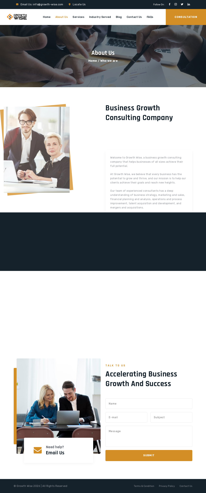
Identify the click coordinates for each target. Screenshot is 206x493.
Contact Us (134, 17)
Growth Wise (25, 486)
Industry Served (100, 17)
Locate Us (79, 4)
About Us (61, 17)
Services (78, 17)
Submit (149, 455)
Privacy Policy (167, 486)
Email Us (55, 452)
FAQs (150, 17)
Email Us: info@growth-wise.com (42, 4)
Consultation (186, 17)
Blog (119, 17)
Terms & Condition (144, 486)
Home (47, 17)
